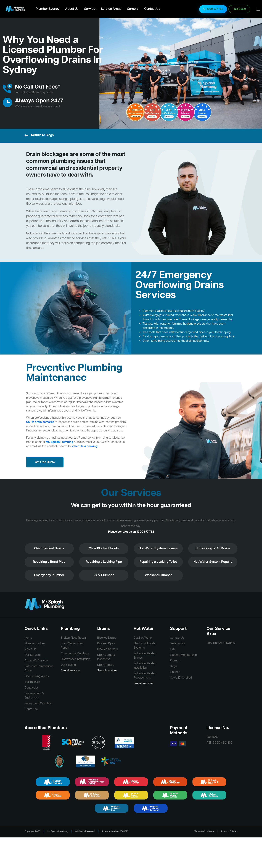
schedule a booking (84, 446)
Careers (133, 9)
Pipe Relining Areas (37, 676)
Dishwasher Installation (75, 659)
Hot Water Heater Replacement (145, 676)
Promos (175, 661)
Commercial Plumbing (75, 654)
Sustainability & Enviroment (34, 696)
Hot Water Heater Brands (145, 656)
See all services (71, 671)
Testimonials (32, 682)
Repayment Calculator (39, 703)
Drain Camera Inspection (106, 657)
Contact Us (152, 9)
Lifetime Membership (183, 655)
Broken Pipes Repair (73, 638)
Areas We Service (36, 661)
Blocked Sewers (107, 649)
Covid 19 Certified (181, 678)
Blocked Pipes (106, 644)
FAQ (172, 649)
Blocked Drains (106, 638)
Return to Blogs (39, 135)
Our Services (33, 655)
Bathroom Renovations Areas (39, 668)
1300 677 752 (213, 9)
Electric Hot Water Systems (145, 646)
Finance (175, 672)
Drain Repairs (105, 665)
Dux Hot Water (143, 638)
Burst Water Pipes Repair (72, 646)
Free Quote (239, 9)
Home (28, 638)
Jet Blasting (68, 665)
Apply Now (31, 709)
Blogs (173, 666)
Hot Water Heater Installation (145, 666)
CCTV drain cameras (40, 422)
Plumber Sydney (47, 9)
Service (89, 9)
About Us (71, 9)
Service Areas (111, 9)
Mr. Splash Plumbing (59, 442)
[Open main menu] (258, 9)
